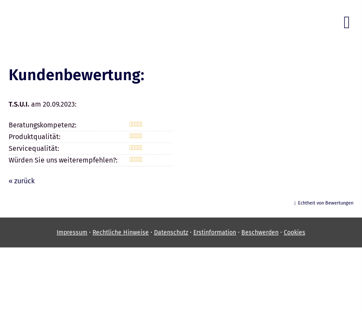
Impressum (72, 232)
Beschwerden (260, 232)
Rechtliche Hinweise (121, 232)
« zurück (22, 181)
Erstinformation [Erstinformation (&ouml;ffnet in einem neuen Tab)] (214, 232)
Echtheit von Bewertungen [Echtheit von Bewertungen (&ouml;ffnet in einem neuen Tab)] (325, 203)
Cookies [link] (294, 232)
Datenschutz (171, 232)
